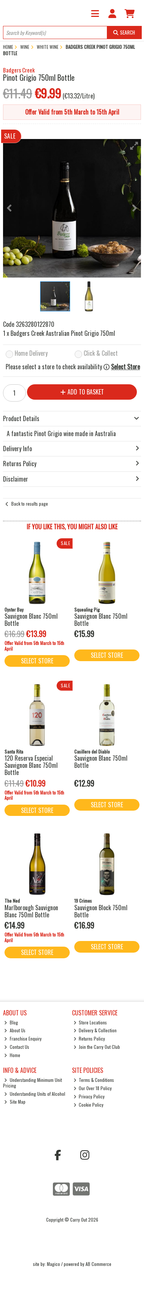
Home (12, 1055)
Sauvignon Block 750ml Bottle (101, 911)
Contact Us (16, 1047)
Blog (11, 1022)
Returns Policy (89, 1038)
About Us (15, 1030)
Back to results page (29, 503)
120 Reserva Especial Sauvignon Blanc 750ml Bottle (31, 765)
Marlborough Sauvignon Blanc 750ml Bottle (31, 911)
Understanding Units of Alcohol (34, 1094)
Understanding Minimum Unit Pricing (32, 1082)
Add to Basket (82, 391)
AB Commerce (98, 1264)
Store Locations (90, 1022)
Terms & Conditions (94, 1080)
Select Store (125, 366)
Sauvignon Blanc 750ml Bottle (31, 620)
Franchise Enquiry (23, 1038)
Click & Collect (101, 354)
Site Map (15, 1101)
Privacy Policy (89, 1096)
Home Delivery (31, 354)
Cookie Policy (89, 1104)
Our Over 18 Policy (93, 1088)
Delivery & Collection (95, 1030)
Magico (53, 1264)
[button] (134, 146)
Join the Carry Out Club (97, 1047)
